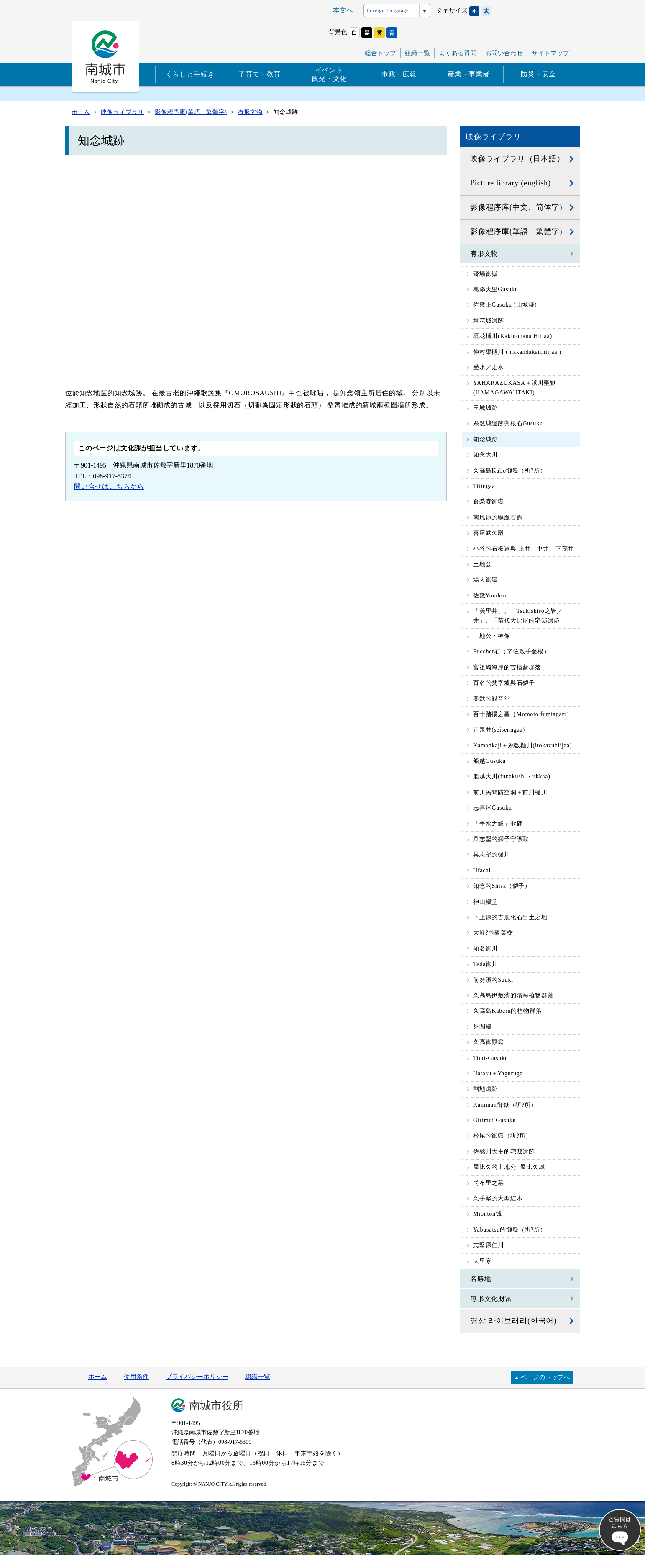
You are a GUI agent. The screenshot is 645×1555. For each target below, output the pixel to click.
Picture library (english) (510, 183)
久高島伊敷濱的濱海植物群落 (513, 995)
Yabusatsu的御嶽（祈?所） (509, 1230)
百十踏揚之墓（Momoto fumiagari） (522, 714)
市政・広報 (399, 74)
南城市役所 (216, 1406)
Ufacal (482, 870)
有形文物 (484, 253)
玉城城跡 (485, 408)
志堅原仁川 (488, 1245)
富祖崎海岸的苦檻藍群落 (507, 667)
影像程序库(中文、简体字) (516, 207)
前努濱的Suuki (493, 980)
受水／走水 (488, 367)
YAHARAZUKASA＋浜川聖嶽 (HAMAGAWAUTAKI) (514, 387)
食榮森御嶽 (488, 501)
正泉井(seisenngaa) (499, 730)
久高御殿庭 (488, 1042)
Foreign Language (388, 10)
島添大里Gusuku (495, 289)
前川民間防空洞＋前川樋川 (510, 792)
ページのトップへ (545, 1377)
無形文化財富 (491, 1298)
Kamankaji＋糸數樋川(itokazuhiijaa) (522, 745)
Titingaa (484, 486)
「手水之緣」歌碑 (497, 824)
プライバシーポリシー (197, 1376)
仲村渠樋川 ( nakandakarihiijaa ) (517, 352)
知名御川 (485, 948)
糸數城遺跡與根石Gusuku (508, 423)
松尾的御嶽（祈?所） (502, 1136)
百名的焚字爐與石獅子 (504, 683)
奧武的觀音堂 (491, 699)
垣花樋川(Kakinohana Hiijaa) (512, 336)
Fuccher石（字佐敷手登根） (511, 651)
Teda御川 (485, 964)
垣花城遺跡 (488, 321)
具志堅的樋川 (491, 854)
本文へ (343, 10)
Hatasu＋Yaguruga (498, 1073)
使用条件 (136, 1376)
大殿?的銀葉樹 (493, 933)
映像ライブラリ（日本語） (517, 159)
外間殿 (482, 1027)
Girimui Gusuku (494, 1120)
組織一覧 (417, 53)
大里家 (482, 1261)
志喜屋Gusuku (492, 808)
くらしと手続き (190, 74)
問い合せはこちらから (109, 486)
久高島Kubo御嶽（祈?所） (509, 471)
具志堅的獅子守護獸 (501, 839)
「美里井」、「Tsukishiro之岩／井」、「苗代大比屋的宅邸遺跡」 (519, 615)
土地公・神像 (491, 636)
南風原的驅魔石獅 (497, 517)
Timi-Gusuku (490, 1058)
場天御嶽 (485, 580)
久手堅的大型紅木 (497, 1198)
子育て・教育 (259, 74)
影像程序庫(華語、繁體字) (516, 231)
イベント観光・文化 (329, 74)
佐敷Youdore (490, 595)
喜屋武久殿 (488, 533)
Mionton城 (487, 1214)
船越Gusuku (489, 761)
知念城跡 (485, 439)
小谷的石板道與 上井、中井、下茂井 (523, 549)
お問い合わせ (504, 53)
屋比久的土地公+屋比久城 (509, 1167)
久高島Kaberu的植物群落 (507, 1011)
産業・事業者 (469, 74)
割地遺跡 (485, 1089)
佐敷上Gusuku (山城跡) (505, 305)
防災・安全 (538, 74)
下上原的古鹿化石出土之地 (510, 917)
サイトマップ (550, 53)
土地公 (482, 564)
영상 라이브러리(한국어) (513, 1320)
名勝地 (480, 1278)
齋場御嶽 (485, 274)
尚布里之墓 (488, 1183)
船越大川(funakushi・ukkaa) (511, 776)
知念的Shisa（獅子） (502, 886)
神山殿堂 (485, 902)
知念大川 (485, 455)
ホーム (97, 1376)
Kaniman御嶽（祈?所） (505, 1105)
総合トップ (380, 53)
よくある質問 (457, 53)
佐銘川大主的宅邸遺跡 (504, 1151)
